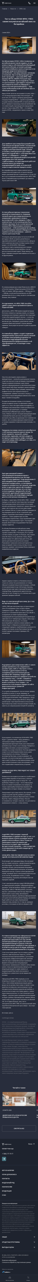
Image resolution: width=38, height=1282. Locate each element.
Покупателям (7, 1187)
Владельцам (7, 1191)
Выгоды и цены (8, 1247)
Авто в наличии (8, 1170)
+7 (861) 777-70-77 (7, 1154)
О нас (4, 1195)
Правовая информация (9, 1260)
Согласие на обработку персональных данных (16, 1262)
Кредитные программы (11, 1242)
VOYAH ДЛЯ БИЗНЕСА (9, 1174)
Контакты (6, 1179)
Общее (4, 1237)
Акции (28, 1278)
